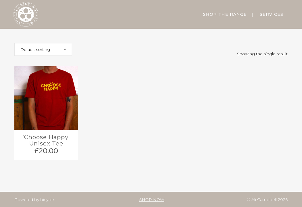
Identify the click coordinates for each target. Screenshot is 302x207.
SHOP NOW (151, 199)
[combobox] (43, 49)
